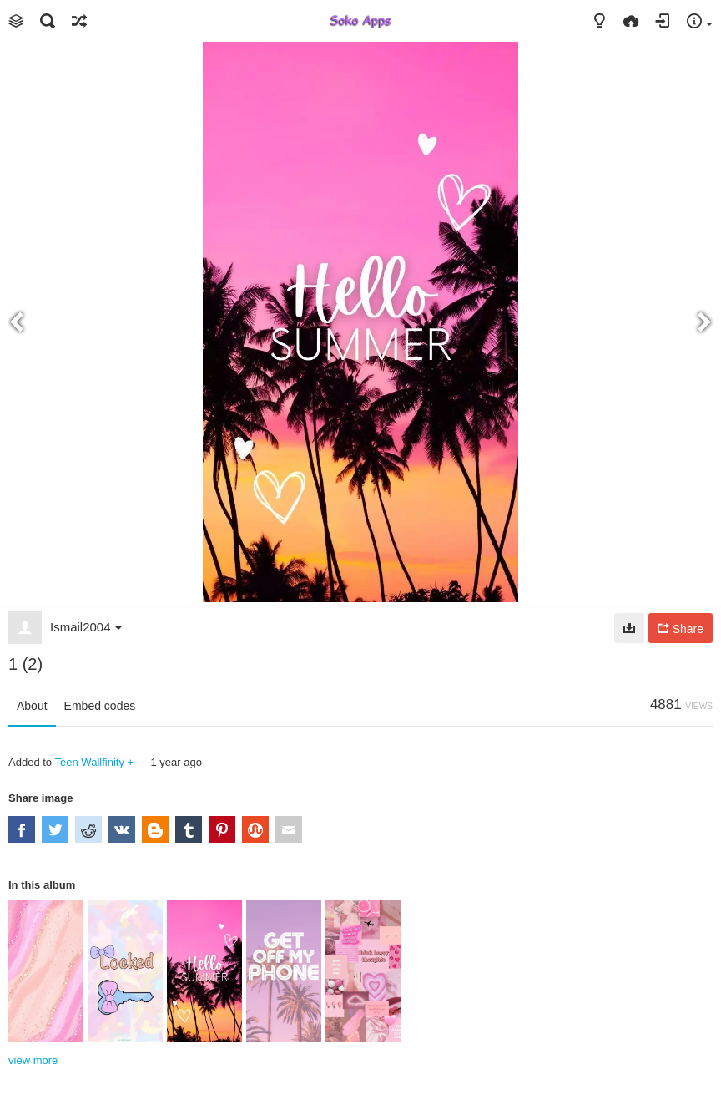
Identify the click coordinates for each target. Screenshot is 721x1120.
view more (33, 1060)
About (32, 705)
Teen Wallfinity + (94, 762)
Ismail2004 (86, 627)
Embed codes (100, 705)
